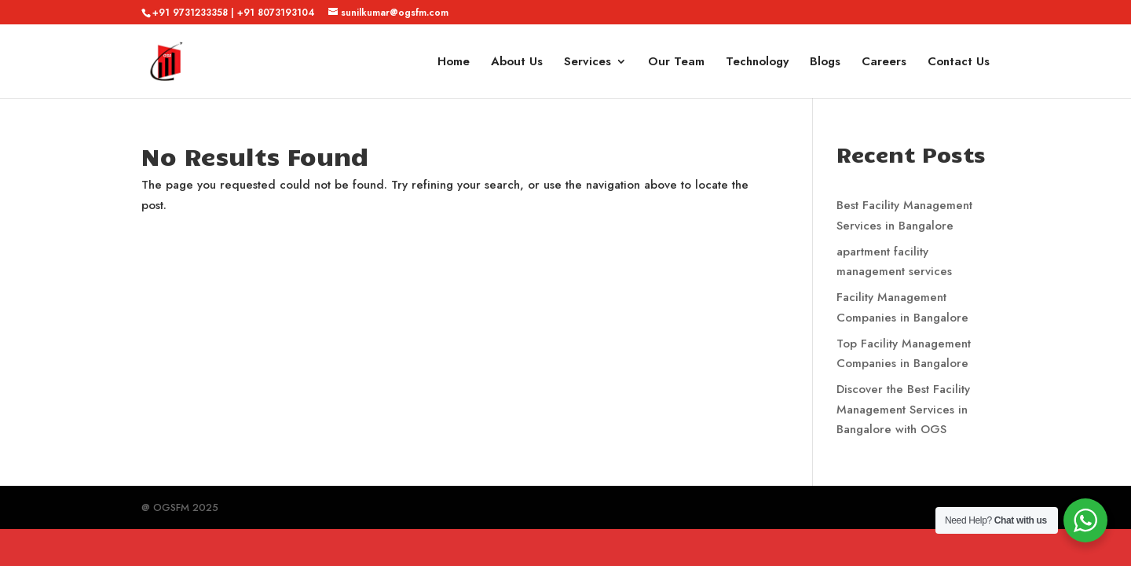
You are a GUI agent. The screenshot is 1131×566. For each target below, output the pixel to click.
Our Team (676, 63)
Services (587, 63)
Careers (884, 63)
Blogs (825, 63)
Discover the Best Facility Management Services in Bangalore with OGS (903, 409)
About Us (517, 63)
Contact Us (959, 63)
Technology (757, 63)
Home (453, 63)
